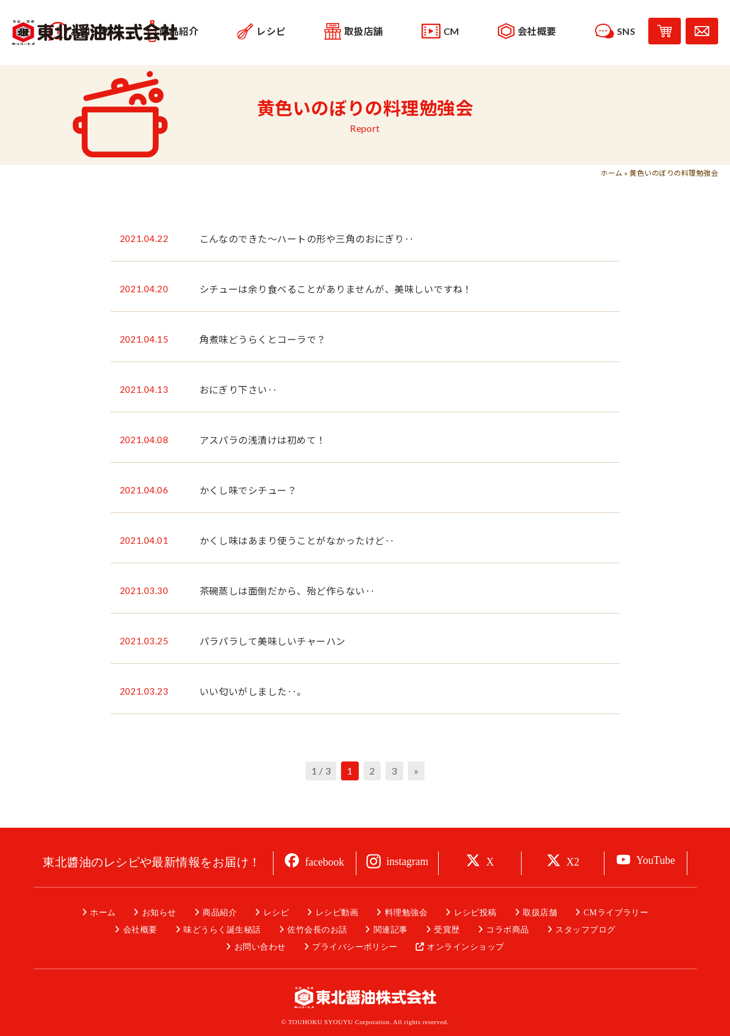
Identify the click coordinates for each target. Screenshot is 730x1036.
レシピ (276, 912)
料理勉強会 (406, 912)
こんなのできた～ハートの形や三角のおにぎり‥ (307, 238)
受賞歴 (446, 929)
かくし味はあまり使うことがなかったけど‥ (297, 540)
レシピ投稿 (475, 912)
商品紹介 (219, 912)
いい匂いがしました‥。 (253, 691)
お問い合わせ (260, 947)
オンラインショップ (465, 947)
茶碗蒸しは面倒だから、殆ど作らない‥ (287, 590)
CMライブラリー (616, 912)
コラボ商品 (507, 929)
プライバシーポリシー (355, 947)
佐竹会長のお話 (317, 929)
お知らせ (159, 912)
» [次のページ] (416, 770)
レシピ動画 (337, 912)
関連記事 (391, 929)
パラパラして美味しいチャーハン (273, 641)
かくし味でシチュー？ (248, 490)
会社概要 (140, 929)
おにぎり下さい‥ (239, 389)
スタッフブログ (585, 929)
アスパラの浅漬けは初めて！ (263, 440)
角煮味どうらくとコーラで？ (263, 339)
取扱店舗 (540, 912)
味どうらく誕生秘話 (222, 929)
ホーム (611, 173)
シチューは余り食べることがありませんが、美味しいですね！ (336, 289)
